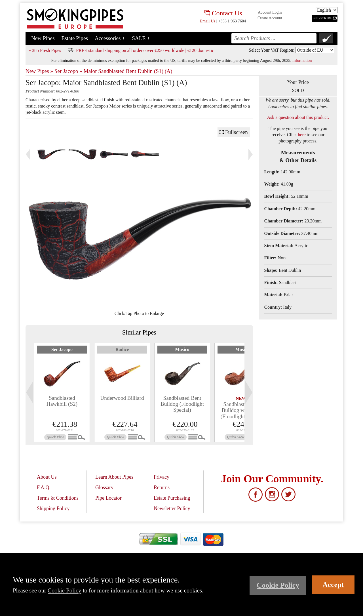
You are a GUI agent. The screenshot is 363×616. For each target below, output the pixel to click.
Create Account (270, 18)
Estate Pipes (75, 38)
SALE (141, 38)
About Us (47, 477)
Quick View (55, 437)
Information (302, 60)
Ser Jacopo (62, 349)
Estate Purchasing (172, 498)
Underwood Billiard (122, 398)
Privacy (161, 477)
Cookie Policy (64, 590)
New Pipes (43, 38)
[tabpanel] (62, 392)
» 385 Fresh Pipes (45, 50)
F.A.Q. (43, 487)
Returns (162, 487)
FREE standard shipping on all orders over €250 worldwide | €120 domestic (145, 50)
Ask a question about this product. (298, 117)
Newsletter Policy (172, 508)
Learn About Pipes (114, 477)
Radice (122, 349)
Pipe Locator (108, 498)
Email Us (207, 21)
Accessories (110, 38)
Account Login (270, 12)
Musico (182, 349)
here (302, 134)
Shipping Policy (53, 508)
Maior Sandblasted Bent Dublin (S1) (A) (128, 71)
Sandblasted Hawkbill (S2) (62, 401)
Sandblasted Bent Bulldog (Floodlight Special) (182, 404)
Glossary (104, 487)
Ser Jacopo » (68, 71)
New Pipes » (39, 71)
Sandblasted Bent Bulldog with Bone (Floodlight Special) (242, 410)
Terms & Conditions (58, 498)
